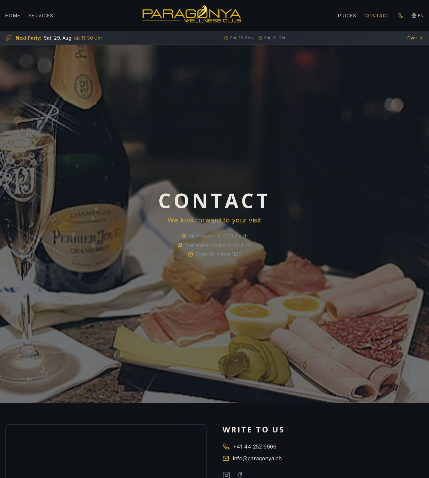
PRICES (347, 15)
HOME (13, 15)
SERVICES (41, 15)
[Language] (417, 15)
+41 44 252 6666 (250, 446)
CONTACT (377, 15)
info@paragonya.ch (252, 458)
